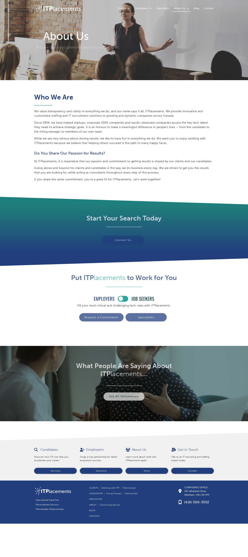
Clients (123, 8)
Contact (209, 8)
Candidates (143, 8)
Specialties (163, 8)
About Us (181, 8)
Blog (196, 8)
